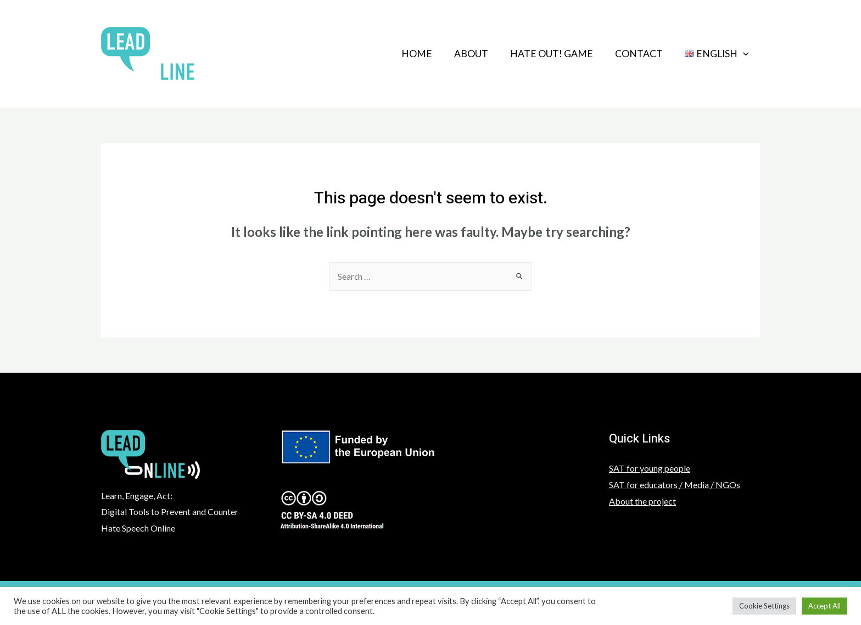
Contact (632, 53)
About (456, 53)
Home (397, 53)
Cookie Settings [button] (764, 605)
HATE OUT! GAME (540, 53)
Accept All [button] (824, 605)
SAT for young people (649, 468)
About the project (642, 501)
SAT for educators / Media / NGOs (674, 485)
